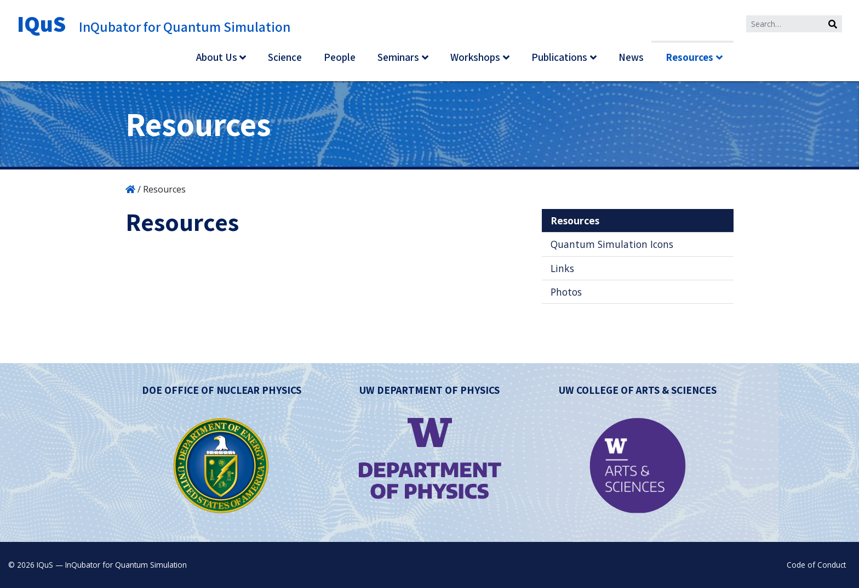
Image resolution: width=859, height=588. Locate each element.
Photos (566, 291)
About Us (216, 57)
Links (562, 268)
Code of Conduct (816, 564)
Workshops (475, 57)
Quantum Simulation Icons (612, 244)
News (631, 57)
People (340, 57)
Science (285, 57)
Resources (689, 57)
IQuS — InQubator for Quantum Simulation (112, 564)
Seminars (398, 57)
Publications (559, 57)
